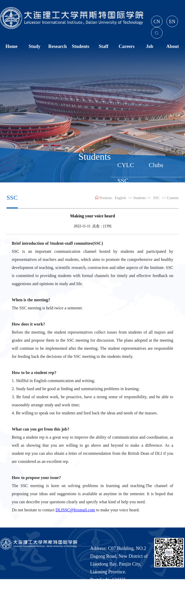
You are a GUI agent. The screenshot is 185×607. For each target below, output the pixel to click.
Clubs (156, 165)
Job (149, 46)
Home (11, 46)
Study (35, 46)
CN (156, 21)
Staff (103, 46)
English (120, 198)
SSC (156, 198)
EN (172, 21)
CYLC (125, 165)
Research (57, 46)
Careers (127, 46)
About (172, 46)
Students (80, 46)
